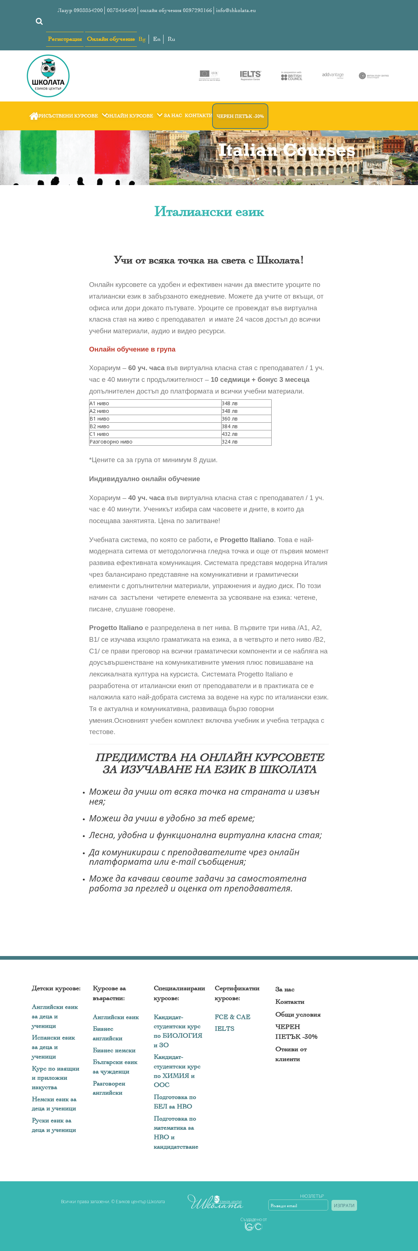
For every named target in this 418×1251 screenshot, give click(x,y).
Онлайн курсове (135, 116)
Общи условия (298, 1014)
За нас (173, 115)
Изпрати (344, 1205)
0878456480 (121, 10)
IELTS (224, 1029)
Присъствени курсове (72, 116)
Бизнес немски (114, 1050)
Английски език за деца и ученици (55, 1016)
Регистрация (65, 38)
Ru (171, 38)
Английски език (116, 1017)
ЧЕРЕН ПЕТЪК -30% (240, 116)
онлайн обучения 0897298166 (176, 10)
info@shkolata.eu (236, 10)
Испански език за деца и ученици (53, 1047)
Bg (142, 38)
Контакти (199, 115)
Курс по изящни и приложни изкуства (55, 1078)
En (157, 38)
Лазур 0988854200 (80, 10)
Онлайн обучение (111, 38)
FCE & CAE (232, 1017)
